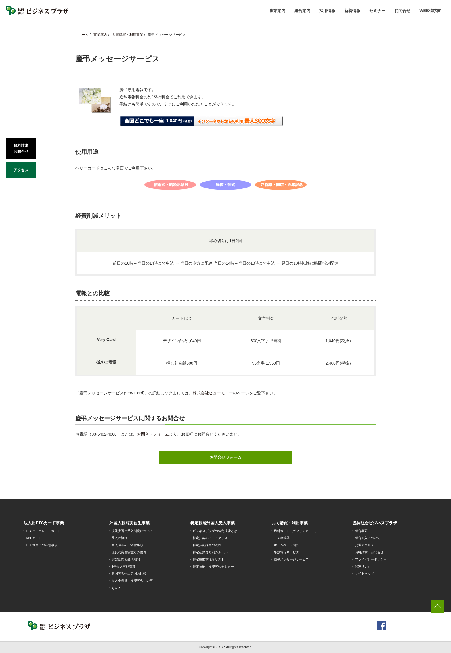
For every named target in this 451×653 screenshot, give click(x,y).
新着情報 (352, 11)
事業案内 (277, 11)
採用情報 (327, 11)
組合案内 (302, 11)
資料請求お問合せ (21, 148)
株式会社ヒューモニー (213, 393)
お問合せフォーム (153, 434)
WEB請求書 (430, 11)
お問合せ (402, 11)
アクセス (21, 168)
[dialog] (440, 641)
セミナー (377, 11)
